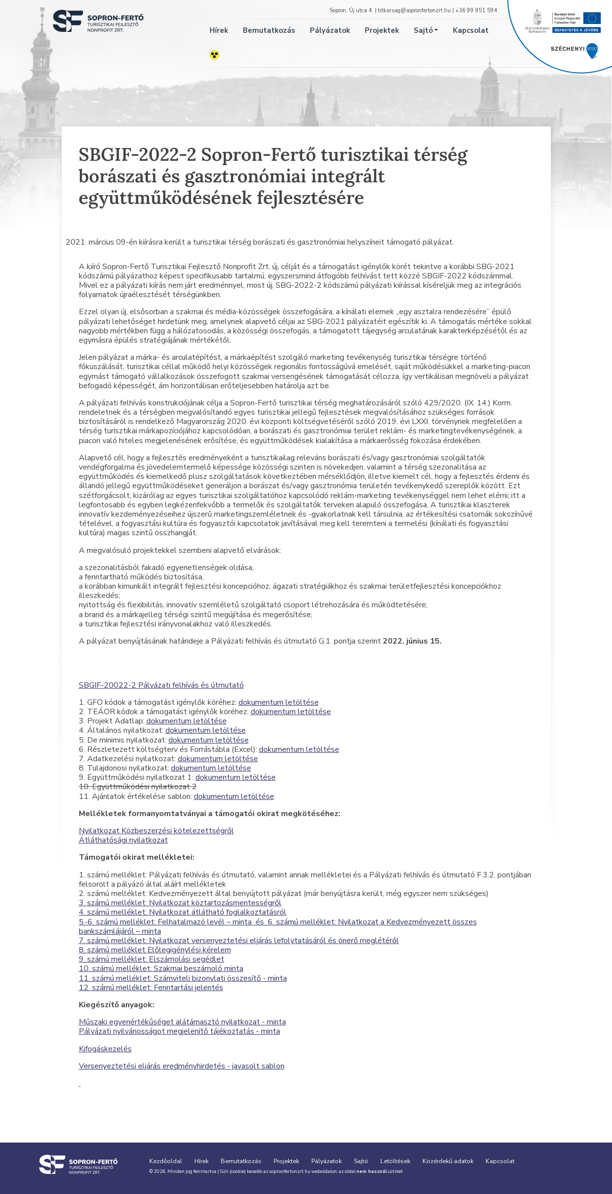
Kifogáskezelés (105, 1049)
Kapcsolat (471, 30)
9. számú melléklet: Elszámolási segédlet (151, 959)
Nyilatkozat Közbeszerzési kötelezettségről (156, 830)
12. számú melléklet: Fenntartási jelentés (151, 987)
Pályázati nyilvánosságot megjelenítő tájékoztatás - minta (179, 1031)
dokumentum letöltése (278, 702)
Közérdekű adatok (448, 1161)
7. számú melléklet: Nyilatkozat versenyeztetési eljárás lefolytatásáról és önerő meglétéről (239, 940)
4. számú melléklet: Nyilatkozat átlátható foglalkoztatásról (182, 912)
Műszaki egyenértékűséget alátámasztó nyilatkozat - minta (182, 1022)
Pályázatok (330, 30)
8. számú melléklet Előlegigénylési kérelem (155, 950)
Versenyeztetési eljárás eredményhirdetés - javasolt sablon (181, 1066)
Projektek (382, 30)
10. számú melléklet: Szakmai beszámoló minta (161, 968)
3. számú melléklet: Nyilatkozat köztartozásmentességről (180, 902)
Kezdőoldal (165, 1161)
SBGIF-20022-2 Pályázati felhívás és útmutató (161, 685)
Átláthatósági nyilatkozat (123, 840)
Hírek (219, 30)
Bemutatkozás (269, 30)
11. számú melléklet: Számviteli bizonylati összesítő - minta (183, 978)
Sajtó (423, 30)
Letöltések (395, 1161)
